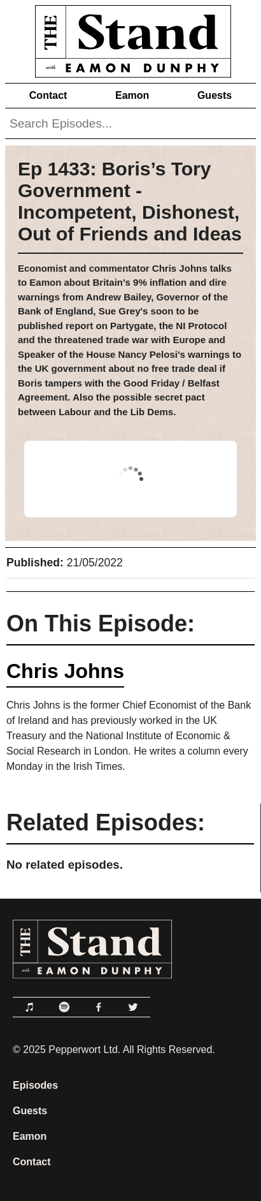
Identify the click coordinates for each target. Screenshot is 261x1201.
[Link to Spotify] (64, 1007)
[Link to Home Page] (130, 39)
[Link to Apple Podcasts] (29, 1007)
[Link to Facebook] (98, 1007)
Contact (48, 95)
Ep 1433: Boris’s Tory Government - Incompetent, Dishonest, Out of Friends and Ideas (130, 201)
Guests (214, 95)
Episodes (35, 1085)
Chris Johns (65, 670)
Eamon (132, 95)
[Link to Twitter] (133, 1007)
